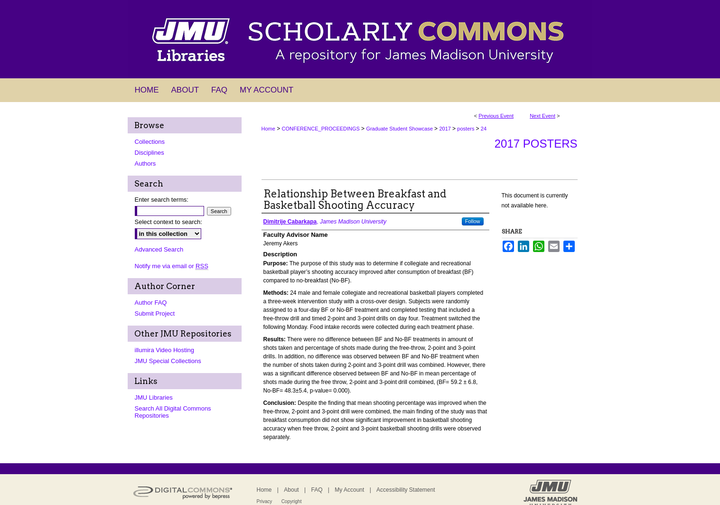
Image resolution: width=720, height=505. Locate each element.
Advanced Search (159, 249)
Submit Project (155, 313)
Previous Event (496, 116)
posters (466, 128)
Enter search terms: (161, 199)
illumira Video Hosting (165, 350)
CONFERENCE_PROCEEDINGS (321, 128)
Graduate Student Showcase (400, 128)
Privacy (264, 501)
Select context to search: (168, 221)
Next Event (542, 116)
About (291, 489)
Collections (150, 141)
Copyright (291, 501)
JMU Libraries (154, 397)
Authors (145, 163)
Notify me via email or (171, 266)
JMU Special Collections (168, 361)
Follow (472, 221)
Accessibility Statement (405, 489)
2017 (445, 128)
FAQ (316, 489)
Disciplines (149, 152)
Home (268, 128)
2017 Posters (536, 143)
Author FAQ (151, 302)
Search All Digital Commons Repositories (173, 412)
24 (483, 128)
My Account (349, 489)
